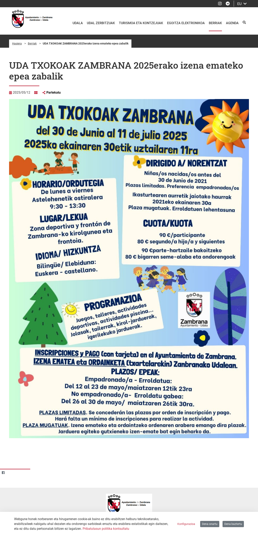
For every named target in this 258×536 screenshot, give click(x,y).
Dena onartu (209, 524)
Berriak (32, 43)
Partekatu (53, 92)
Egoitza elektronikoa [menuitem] (186, 23)
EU (242, 4)
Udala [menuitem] (78, 23)
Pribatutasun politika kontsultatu (106, 529)
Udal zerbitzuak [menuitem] (101, 23)
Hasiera (17, 43)
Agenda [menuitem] (232, 23)
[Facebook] (3, 472)
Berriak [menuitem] (215, 23)
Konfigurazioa (186, 524)
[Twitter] (11, 472)
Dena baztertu (233, 524)
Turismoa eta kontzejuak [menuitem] (141, 23)
